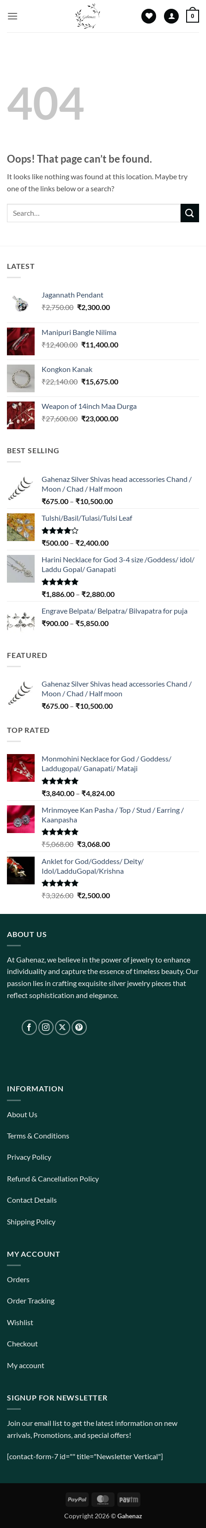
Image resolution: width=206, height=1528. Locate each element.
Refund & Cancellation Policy (53, 1178)
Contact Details (32, 1199)
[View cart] (192, 16)
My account (25, 1365)
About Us (22, 1114)
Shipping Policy (31, 1221)
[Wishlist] (148, 16)
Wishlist (20, 1322)
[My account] (171, 16)
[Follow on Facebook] (29, 1027)
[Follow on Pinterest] (79, 1027)
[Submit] (190, 213)
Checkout (22, 1343)
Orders (18, 1279)
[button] (12, 16)
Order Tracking (31, 1300)
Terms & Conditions (38, 1135)
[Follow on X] (62, 1027)
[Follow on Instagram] (46, 1027)
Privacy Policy (29, 1156)
